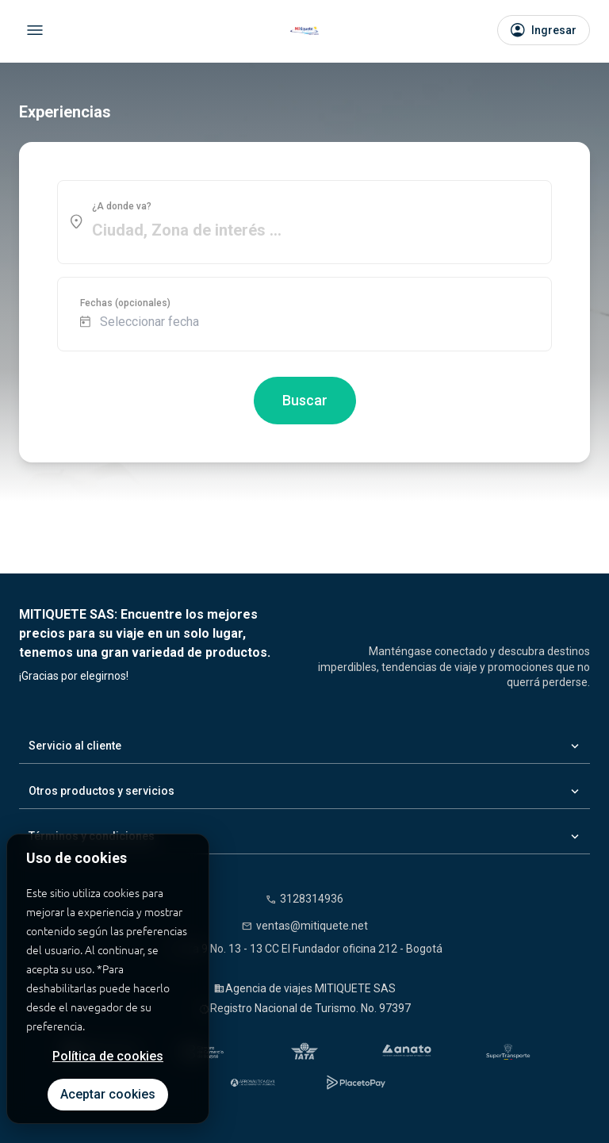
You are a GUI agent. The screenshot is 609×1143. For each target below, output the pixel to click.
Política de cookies (107, 1056)
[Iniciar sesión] (543, 30)
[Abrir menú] (35, 30)
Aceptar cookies (107, 1094)
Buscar (304, 400)
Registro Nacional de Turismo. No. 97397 (310, 1008)
